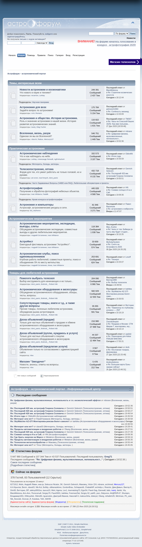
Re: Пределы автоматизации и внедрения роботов (35, 429)
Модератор (61, 502)
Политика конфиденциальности (73, 535)
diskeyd (94, 496)
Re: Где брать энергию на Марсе (26, 437)
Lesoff (128, 257)
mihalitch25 (110, 496)
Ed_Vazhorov (35, 210)
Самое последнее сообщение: (26, 462)
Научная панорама (40, 102)
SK (61, 484)
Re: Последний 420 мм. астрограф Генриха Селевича (119, 174)
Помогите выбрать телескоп (37, 278)
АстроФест (26, 241)
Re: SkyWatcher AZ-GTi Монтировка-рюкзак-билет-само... (118, 293)
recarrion (34, 95)
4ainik (119, 490)
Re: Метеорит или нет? (21, 419)
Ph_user (128, 496)
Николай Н (74, 496)
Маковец (52, 442)
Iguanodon (47, 496)
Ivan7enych (43, 178)
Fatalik (45, 194)
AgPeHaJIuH (59, 159)
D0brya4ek (29, 496)
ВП (27, 490)
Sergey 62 (85, 493)
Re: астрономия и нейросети (120, 209)
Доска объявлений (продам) (37, 319)
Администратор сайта (20, 502)
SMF (60, 524)
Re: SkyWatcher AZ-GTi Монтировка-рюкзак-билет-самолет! (40, 421)
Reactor (108, 487)
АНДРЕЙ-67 (115, 493)
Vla (124, 490)
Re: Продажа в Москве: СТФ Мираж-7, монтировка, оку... (119, 325)
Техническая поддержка (93, 502)
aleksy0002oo (36, 490)
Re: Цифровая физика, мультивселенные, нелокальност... (117, 136)
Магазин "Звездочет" (32, 361)
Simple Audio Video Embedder (73, 527)
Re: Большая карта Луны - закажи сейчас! (118, 365)
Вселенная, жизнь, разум (35, 133)
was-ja (41, 484)
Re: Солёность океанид (118, 111)
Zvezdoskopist (112, 321)
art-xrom (34, 178)
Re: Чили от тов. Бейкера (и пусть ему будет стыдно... (119, 230)
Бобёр (45, 487)
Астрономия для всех (33, 107)
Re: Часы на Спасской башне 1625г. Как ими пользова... (120, 122)
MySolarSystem (113, 242)
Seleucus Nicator (52, 484)
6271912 (14, 484)
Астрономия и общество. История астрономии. (49, 118)
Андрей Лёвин (31, 484)
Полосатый (36, 493)
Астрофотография (31, 188)
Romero (39, 113)
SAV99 (48, 499)
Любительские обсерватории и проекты (91, 183)
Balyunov (105, 493)
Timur (38, 445)
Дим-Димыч (117, 487)
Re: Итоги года (114, 156)
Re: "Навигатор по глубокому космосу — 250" (120, 309)
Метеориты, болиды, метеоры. (45, 164)
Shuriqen (125, 493)
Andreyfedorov (112, 362)
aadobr (128, 334)
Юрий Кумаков (43, 419)
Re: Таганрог (113, 259)
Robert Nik (53, 284)
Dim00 (13, 490)
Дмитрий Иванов (60, 496)
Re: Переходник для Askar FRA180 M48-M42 (118, 337)
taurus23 (46, 490)
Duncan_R (26, 499)
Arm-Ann (26, 493)
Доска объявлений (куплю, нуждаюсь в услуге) (49, 333)
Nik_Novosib (15, 499)
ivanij (33, 127)
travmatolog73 (74, 490)
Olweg (67, 429)
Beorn (24, 487)
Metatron (50, 437)
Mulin (21, 484)
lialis (108, 490)
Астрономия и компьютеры (37, 204)
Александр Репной (45, 159)
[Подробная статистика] (22, 465)
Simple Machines (81, 524)
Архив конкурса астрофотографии (47, 199)
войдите (49, 34)
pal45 (93, 493)
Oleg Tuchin (41, 127)
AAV (32, 113)
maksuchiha (85, 496)
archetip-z (99, 487)
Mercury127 (49, 139)
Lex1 (65, 490)
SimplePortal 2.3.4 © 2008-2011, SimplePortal (72, 529)
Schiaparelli (79, 487)
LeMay (42, 95)
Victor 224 (92, 484)
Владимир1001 (17, 496)
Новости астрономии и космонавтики (43, 89)
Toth (42, 499)
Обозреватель (74, 502)
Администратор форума (43, 502)
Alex (31, 355)
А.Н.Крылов (15, 487)
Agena (59, 490)
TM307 (128, 119)
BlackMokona (112, 90)
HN (126, 187)
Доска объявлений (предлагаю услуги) (43, 346)
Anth (127, 347)
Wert (53, 490)
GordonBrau (68, 487)
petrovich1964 (112, 109)
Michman (119, 496)
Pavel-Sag (92, 490)
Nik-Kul (39, 487)
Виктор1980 (111, 280)
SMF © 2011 (68, 524)
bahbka (128, 289)
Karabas (35, 499)
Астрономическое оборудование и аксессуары (48, 289)
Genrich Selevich (74, 408)
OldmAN (129, 154)
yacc (98, 493)
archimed (109, 484)
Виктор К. (128, 487)
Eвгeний (102, 490)
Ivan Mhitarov (36, 194)
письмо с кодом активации (32, 39)
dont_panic (53, 178)
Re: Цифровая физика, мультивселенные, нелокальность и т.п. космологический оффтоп (55, 400)
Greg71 (108, 456)
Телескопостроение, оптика (37, 169)
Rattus (40, 139)
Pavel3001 (56, 493)
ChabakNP (89, 487)
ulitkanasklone (56, 487)
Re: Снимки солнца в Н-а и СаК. (26, 434)
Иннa (50, 265)
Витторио (129, 305)
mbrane (128, 131)
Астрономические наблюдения (39, 153)
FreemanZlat (74, 493)
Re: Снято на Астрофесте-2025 (114, 245)
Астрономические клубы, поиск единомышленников (39, 255)
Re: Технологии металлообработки (27, 442)
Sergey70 (46, 493)
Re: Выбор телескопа (117, 282)
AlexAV (34, 139)
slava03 (39, 426)
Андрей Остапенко (39, 235)
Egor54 (84, 490)
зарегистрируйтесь (16, 37)
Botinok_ (44, 284)
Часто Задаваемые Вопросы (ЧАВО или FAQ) (52, 183)
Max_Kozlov (111, 227)
